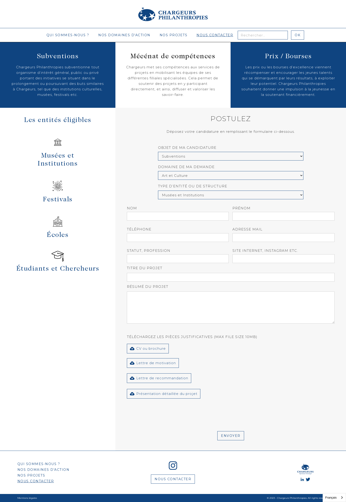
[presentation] (161, 412)
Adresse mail (247, 229)
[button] (148, 348)
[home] (173, 14)
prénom (241, 208)
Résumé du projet (147, 286)
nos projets (174, 35)
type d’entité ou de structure (192, 186)
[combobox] (334, 497)
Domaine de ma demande (186, 167)
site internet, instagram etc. (265, 250)
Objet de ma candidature (187, 147)
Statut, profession (148, 250)
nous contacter (214, 35)
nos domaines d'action (124, 35)
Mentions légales (27, 497)
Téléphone (139, 229)
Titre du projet (144, 268)
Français (331, 497)
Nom (132, 208)
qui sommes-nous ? (67, 35)
